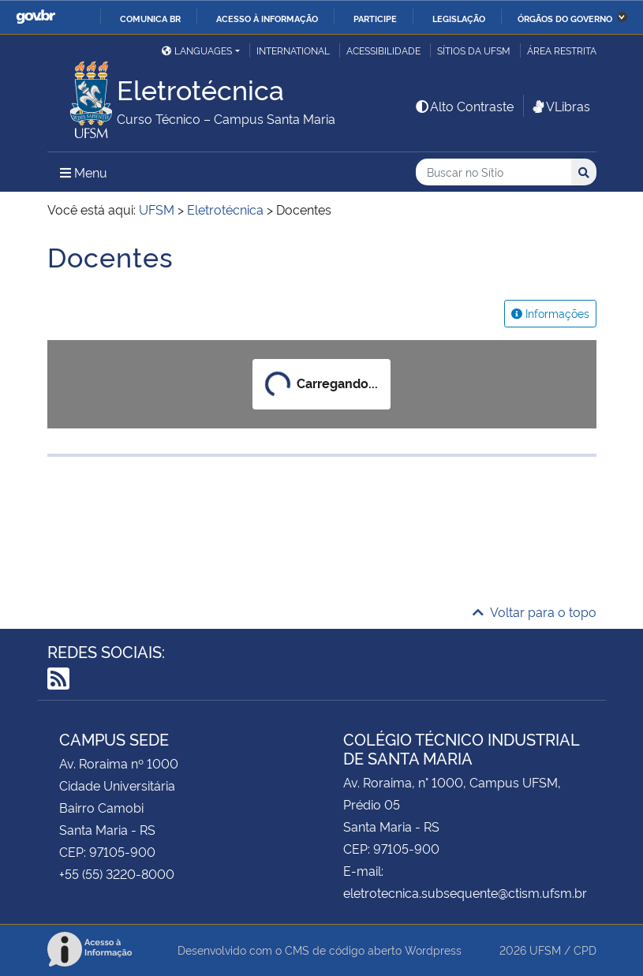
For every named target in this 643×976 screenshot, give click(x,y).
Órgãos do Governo (565, 18)
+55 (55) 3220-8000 (116, 873)
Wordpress (433, 949)
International (293, 50)
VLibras (560, 105)
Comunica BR (150, 18)
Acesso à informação (267, 18)
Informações (550, 312)
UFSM (545, 949)
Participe (375, 18)
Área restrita (561, 50)
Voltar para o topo (534, 611)
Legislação (458, 18)
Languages (197, 50)
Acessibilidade (383, 50)
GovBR (35, 16)
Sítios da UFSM (473, 50)
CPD (585, 949)
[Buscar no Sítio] (493, 172)
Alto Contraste (464, 105)
